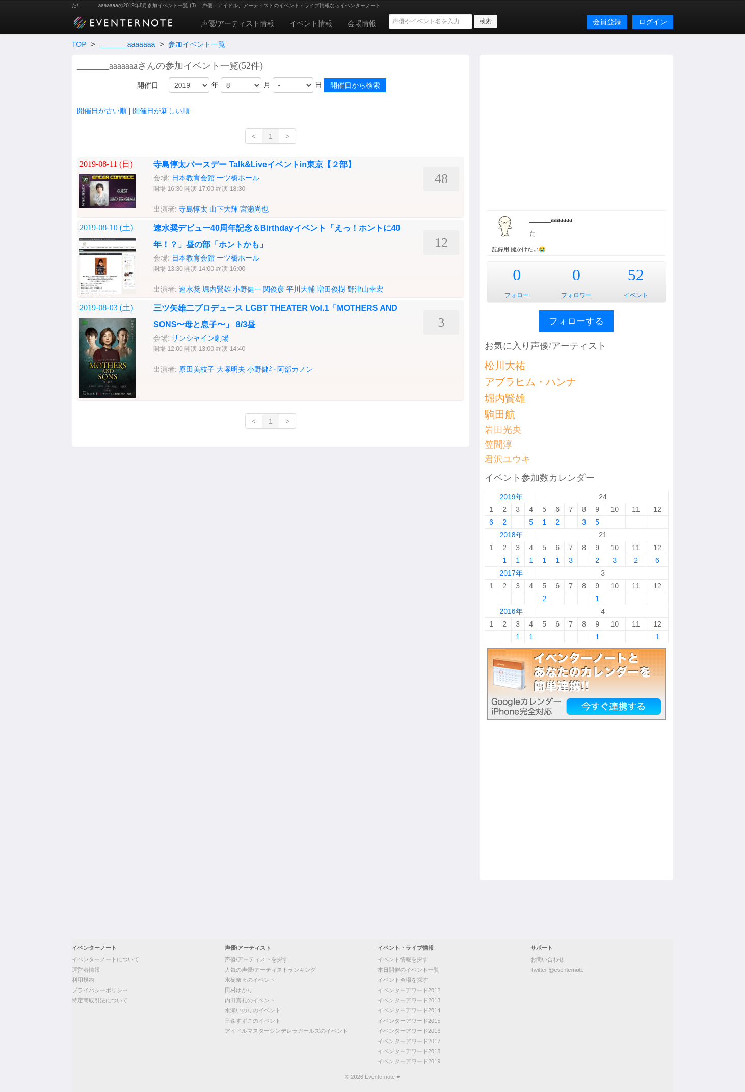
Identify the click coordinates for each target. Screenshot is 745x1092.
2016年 (510, 611)
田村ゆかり (239, 990)
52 (636, 275)
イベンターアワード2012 (409, 990)
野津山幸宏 (365, 289)
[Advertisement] (576, 131)
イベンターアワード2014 (409, 1010)
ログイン (652, 22)
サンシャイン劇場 (200, 338)
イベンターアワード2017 (409, 1041)
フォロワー (576, 295)
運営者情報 (86, 970)
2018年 (510, 535)
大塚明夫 (231, 369)
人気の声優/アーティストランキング (270, 970)
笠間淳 (498, 444)
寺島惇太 (193, 209)
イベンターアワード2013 (409, 1000)
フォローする (576, 321)
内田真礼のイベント (250, 1000)
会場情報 (362, 23)
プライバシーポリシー (100, 990)
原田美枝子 (197, 369)
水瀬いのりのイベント (253, 1010)
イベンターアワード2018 (409, 1051)
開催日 (147, 85)
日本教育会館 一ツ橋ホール (215, 178)
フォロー (516, 295)
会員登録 (607, 22)
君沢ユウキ (507, 459)
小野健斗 (261, 369)
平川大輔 (300, 289)
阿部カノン (295, 369)
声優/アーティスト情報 (237, 23)
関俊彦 (273, 289)
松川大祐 (505, 365)
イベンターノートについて (105, 959)
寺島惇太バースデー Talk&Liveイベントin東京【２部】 (254, 164)
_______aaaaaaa (127, 44)
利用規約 (83, 980)
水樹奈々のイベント (250, 980)
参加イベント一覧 (196, 44)
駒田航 (500, 414)
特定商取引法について (100, 1000)
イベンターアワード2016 (409, 1031)
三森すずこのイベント (253, 1021)
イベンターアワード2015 (409, 1021)
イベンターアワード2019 (409, 1061)
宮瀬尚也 (254, 209)
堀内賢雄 (216, 289)
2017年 (510, 573)
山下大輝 (223, 209)
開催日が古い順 (102, 111)
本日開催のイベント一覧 (408, 970)
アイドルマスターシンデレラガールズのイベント (286, 1031)
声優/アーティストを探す (256, 959)
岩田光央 (503, 430)
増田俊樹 (331, 289)
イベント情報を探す (403, 959)
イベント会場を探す (403, 980)
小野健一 (247, 289)
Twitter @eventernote (557, 970)
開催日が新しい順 (161, 111)
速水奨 (189, 289)
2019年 (510, 496)
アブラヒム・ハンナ (530, 381)
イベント (636, 295)
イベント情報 (310, 23)
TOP (79, 44)
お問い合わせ (547, 959)
